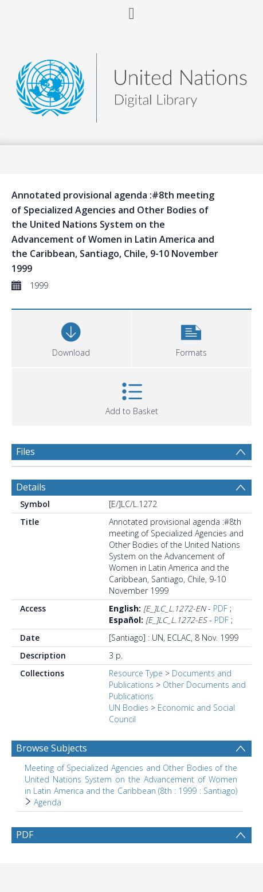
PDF (220, 608)
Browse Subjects (51, 748)
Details (31, 487)
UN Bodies (128, 707)
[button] (192, 337)
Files (25, 451)
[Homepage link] (132, 84)
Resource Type (136, 673)
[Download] (71, 337)
